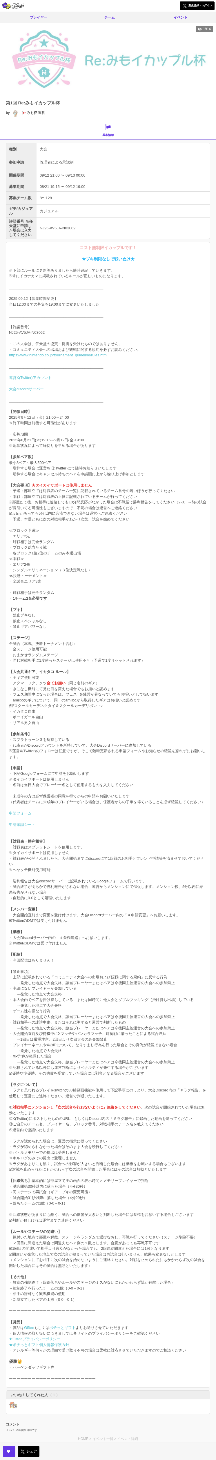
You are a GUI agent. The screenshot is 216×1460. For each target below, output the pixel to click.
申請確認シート (22, 824)
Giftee (29, 1327)
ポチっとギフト (62, 1327)
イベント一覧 (102, 1439)
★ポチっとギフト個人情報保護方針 (39, 1345)
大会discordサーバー (26, 389)
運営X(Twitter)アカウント (30, 378)
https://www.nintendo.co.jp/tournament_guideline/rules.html (58, 355)
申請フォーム (20, 813)
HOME (83, 1439)
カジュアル (49, 211)
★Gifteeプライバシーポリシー (34, 1339)
